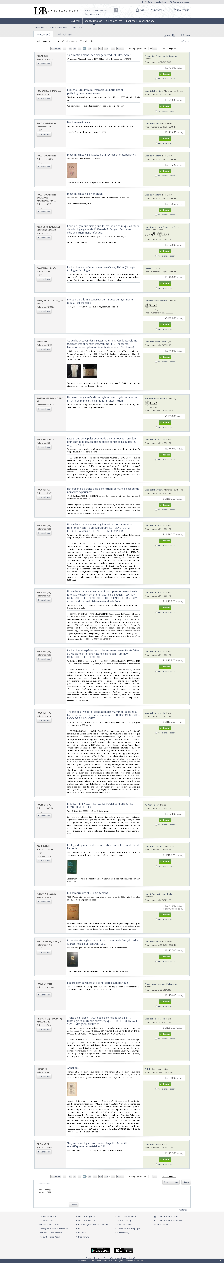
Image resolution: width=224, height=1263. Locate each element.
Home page (75, 21)
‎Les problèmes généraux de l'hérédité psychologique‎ (97, 982)
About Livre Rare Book (127, 1216)
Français (98, 1258)
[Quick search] (100, 10)
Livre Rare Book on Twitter (166, 1216)
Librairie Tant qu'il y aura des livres (160, 894)
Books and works (93, 21)
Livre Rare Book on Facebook (167, 1220)
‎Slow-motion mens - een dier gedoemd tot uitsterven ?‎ (99, 55)
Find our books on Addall (48, 1236)
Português (108, 1258)
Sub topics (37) (65, 34)
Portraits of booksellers (49, 1224)
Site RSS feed (160, 1224)
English (89, 1258)
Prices (81, 1228)
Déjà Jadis (149, 268)
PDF (167, 35)
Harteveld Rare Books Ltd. (156, 300)
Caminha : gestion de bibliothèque (93, 1224)
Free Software (84, 1237)
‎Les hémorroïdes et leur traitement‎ (87, 893)
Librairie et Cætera (153, 123)
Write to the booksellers (154, 2)
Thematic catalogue (58, 27)
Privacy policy (121, 1232)
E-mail (186, 35)
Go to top (185, 1210)
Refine (185, 41)
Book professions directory (140, 21)
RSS (176, 35)
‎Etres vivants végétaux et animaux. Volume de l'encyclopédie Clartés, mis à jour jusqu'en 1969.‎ (102, 942)
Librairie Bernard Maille (155, 439)
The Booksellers (114, 21)
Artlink (147, 1069)
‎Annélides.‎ (73, 1068)
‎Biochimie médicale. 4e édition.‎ (85, 193)
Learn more (139, 1261)
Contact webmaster (124, 1224)
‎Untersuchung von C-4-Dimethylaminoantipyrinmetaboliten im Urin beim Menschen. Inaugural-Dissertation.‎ (102, 399)
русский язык (121, 1258)
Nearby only (86, 41)
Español (132, 1258)
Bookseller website (85, 1220)
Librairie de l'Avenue (154, 846)
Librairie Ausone (152, 1144)
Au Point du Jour (152, 805)
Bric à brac (82, 1232)
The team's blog (122, 1220)
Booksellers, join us (85, 1216)
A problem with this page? (127, 1228)
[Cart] (139, 10)
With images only (71, 41)
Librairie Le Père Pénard (155, 341)
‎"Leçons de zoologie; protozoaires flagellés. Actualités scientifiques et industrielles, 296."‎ (97, 1144)
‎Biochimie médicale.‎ (78, 122)
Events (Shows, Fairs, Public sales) (52, 1228)
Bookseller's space (179, 2)
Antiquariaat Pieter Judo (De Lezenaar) (161, 56)
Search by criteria (92, 14)
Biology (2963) (43, 34)
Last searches (43, 1183)
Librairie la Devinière (154, 91)
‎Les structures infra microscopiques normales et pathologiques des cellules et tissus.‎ (95, 91)
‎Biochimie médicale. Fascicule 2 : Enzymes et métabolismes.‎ (101, 154)
